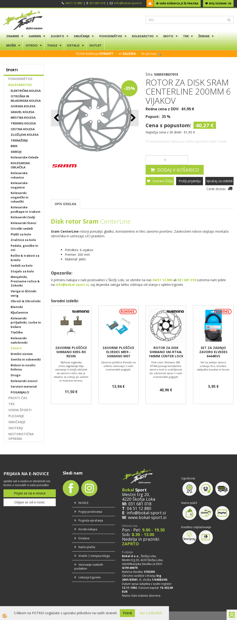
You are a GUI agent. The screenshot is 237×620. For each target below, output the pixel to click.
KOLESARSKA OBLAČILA (20, 165)
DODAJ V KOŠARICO (178, 170)
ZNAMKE (12, 36)
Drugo (16, 375)
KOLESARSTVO (143, 36)
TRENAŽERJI (19, 140)
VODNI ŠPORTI (19, 410)
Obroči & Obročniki (26, 301)
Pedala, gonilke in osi (24, 248)
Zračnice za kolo (23, 240)
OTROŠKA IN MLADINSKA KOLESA (26, 98)
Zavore (16, 348)
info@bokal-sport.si (128, 3)
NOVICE (83, 503)
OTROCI (31, 45)
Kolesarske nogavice (19, 185)
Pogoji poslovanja (90, 512)
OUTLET (95, 45)
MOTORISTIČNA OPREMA (21, 436)
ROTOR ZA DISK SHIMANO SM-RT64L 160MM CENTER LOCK (166, 352)
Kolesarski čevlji (23, 217)
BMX (14, 146)
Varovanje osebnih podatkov (88, 567)
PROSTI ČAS (17, 398)
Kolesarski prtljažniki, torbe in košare (26, 322)
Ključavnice (19, 312)
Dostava (83, 538)
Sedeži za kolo (22, 265)
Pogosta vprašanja (90, 520)
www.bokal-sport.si (147, 517)
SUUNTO (57, 36)
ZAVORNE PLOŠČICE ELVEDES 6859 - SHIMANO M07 (118, 352)
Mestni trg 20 (135, 494)
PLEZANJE (16, 416)
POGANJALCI (20, 392)
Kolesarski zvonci (24, 381)
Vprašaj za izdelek (219, 181)
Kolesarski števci (23, 223)
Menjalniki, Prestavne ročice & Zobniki (25, 281)
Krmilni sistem (22, 354)
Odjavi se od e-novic (29, 502)
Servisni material (24, 386)
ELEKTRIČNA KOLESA (26, 91)
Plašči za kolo (21, 234)
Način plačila (86, 547)
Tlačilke (17, 332)
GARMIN (35, 36)
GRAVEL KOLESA (22, 112)
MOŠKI (11, 45)
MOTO (168, 36)
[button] (133, 118)
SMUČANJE (82, 36)
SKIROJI (16, 152)
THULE (52, 45)
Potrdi (127, 613)
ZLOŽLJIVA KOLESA (24, 135)
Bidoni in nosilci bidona (23, 367)
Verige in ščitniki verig (23, 293)
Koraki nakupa (87, 529)
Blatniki (17, 307)
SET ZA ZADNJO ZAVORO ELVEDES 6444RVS (213, 352)
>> (116, 53)
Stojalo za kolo (22, 271)
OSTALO (73, 45)
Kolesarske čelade (24, 157)
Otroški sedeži (22, 228)
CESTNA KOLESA (23, 129)
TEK (186, 36)
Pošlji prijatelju (190, 181)
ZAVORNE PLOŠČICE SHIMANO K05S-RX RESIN (71, 352)
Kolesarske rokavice (19, 175)
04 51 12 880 (73, 3)
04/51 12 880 (162, 280)
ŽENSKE (203, 36)
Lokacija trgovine (89, 577)
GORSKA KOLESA (23, 106)
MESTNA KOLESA (23, 117)
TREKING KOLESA (23, 123)
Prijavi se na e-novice (30, 493)
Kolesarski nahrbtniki (19, 340)
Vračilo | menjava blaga (94, 556)
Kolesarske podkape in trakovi (25, 209)
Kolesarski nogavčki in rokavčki (19, 197)
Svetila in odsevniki (26, 359)
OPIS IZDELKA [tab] (65, 204)
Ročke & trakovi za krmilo (25, 257)
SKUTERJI (15, 428)
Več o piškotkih (151, 613)
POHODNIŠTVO (110, 36)
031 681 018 (97, 3)
